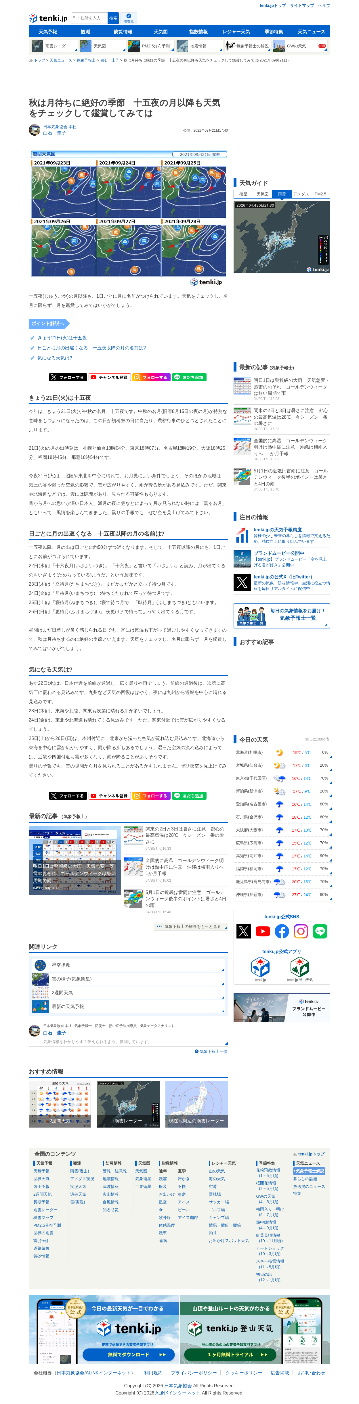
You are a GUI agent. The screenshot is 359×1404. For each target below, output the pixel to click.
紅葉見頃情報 (272, 1238)
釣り (213, 1232)
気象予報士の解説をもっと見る (193, 926)
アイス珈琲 (188, 1217)
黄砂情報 (41, 1256)
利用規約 (153, 1372)
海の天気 (217, 1178)
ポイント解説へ (48, 323)
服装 (163, 1186)
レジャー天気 (236, 31)
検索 (113, 18)
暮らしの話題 (305, 1178)
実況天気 (78, 1186)
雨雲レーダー (45, 1209)
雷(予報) (40, 1240)
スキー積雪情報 (272, 1264)
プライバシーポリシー (194, 1372)
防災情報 (123, 31)
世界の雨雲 (43, 1232)
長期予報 (41, 1202)
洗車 (163, 1232)
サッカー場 (219, 1202)
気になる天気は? (54, 357)
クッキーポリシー (244, 1372)
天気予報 (48, 31)
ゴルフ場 (217, 1209)
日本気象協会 (70, 1372)
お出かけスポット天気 (229, 1240)
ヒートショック (272, 1251)
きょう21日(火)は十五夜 (62, 337)
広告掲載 (280, 1372)
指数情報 (198, 31)
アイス (184, 1202)
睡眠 (163, 1240)
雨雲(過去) (79, 1171)
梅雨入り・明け (272, 1212)
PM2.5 (320, 194)
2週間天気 (42, 1194)
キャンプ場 (219, 1217)
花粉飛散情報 (272, 1173)
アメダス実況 (82, 1178)
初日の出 (272, 1277)
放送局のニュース (309, 1186)
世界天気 (41, 1178)
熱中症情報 (272, 1225)
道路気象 (41, 1248)
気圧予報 (41, 1186)
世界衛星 (143, 1186)
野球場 (215, 1194)
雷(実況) (77, 1202)
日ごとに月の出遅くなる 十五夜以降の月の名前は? (91, 347)
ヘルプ (324, 5)
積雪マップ (43, 1217)
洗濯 (163, 1178)
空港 (213, 1186)
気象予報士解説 (310, 1171)
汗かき (184, 1178)
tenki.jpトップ (273, 5)
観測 (85, 31)
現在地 (128, 21)
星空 (163, 1202)
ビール (184, 1209)
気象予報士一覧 (214, 1051)
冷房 (182, 1194)
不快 (182, 1186)
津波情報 (111, 1186)
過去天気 (78, 1194)
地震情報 (111, 1178)
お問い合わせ (311, 1372)
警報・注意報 (115, 1171)
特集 (297, 1193)
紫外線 (165, 1217)
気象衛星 (143, 1178)
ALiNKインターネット (108, 1372)
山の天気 (217, 1171)
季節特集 (274, 31)
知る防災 (111, 1209)
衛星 (243, 194)
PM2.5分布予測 (47, 1225)
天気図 (161, 31)
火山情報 (111, 1194)
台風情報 (111, 1202)
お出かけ (167, 1194)
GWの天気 (272, 1199)
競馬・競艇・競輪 (225, 1225)
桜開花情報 (272, 1186)
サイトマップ (302, 5)
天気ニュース (311, 31)
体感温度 (167, 1225)
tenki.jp (49, 19)
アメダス (301, 194)
